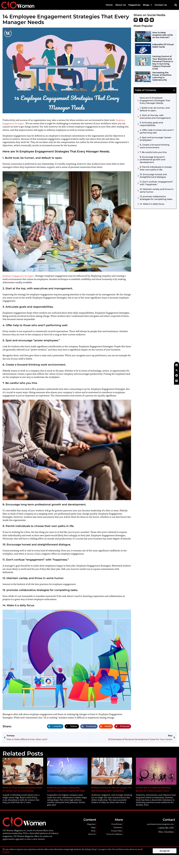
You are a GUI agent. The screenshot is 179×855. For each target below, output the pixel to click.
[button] (175, 5)
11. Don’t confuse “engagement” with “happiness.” (156, 183)
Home (109, 5)
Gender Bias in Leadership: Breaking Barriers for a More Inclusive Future (153, 790)
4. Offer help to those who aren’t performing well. (157, 131)
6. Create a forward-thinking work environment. (154, 146)
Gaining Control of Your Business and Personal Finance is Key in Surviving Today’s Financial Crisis (162, 62)
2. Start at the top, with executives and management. (155, 116)
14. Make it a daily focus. (152, 204)
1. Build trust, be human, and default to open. (155, 109)
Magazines (134, 5)
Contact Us (161, 5)
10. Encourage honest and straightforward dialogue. (153, 175)
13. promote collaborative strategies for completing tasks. (156, 197)
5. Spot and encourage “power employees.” (155, 138)
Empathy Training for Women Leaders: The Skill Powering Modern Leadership (109, 790)
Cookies (6, 852)
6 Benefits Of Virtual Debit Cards (163, 45)
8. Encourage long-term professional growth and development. (152, 160)
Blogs (147, 5)
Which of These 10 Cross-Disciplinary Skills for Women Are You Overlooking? (22, 790)
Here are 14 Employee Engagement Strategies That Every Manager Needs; (155, 100)
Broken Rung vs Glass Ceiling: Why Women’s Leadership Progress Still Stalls (64, 790)
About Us (120, 5)
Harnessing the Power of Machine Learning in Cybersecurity (161, 76)
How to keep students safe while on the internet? (162, 35)
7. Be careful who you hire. (153, 152)
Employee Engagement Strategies (20, 275)
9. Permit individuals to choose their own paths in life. (156, 168)
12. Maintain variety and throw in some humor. (156, 190)
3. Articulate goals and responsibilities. (151, 124)
